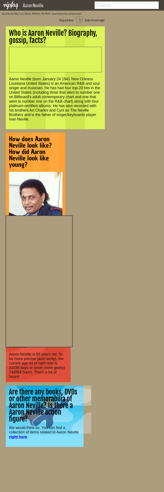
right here (18, 437)
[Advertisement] (39, 281)
